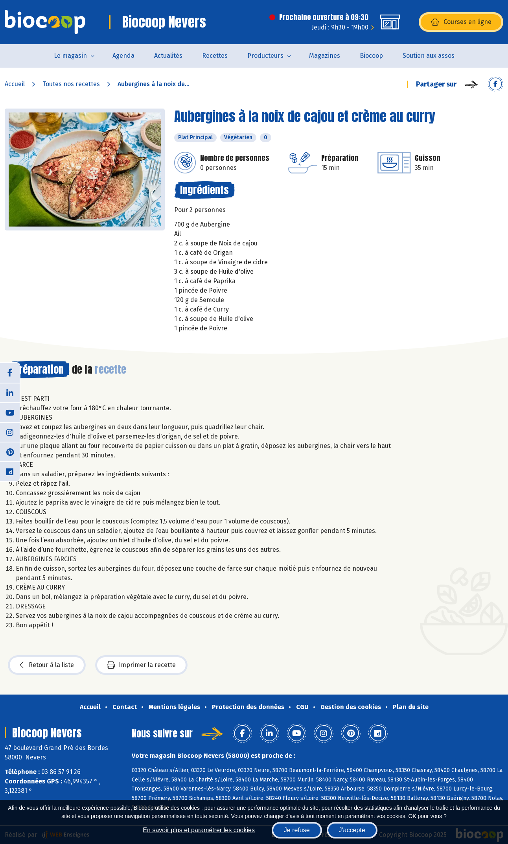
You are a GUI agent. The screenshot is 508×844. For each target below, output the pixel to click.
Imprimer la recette (141, 665)
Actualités (168, 55)
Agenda (123, 55)
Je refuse (297, 830)
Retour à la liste (47, 665)
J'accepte (352, 830)
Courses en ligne (461, 22)
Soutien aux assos (429, 55)
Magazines (324, 55)
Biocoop (371, 55)
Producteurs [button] (265, 55)
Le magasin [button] (70, 55)
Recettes (215, 55)
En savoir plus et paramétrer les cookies (199, 830)
